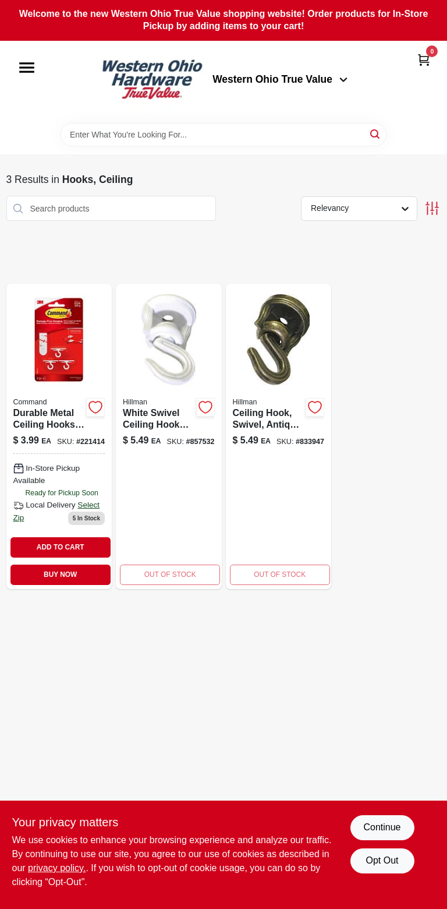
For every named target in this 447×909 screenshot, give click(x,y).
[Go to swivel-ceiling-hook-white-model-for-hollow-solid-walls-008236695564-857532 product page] (169, 436)
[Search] (375, 133)
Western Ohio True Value (279, 79)
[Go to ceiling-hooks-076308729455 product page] (59, 436)
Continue (381, 827)
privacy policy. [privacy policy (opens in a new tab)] (57, 868)
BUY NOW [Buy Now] (60, 574)
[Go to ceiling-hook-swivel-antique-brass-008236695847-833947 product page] (279, 436)
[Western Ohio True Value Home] (152, 82)
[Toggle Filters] (432, 208)
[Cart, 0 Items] (424, 60)
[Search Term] (223, 134)
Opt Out (382, 860)
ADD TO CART (60, 547)
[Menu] (26, 67)
